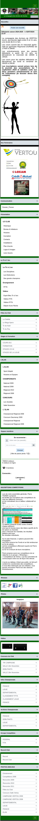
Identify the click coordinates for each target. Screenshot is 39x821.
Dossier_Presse (8, 207)
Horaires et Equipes (11, 374)
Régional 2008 (9, 393)
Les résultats (8, 402)
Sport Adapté (8, 371)
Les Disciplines (9, 271)
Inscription (7, 236)
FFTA (6, 287)
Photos (19, 594)
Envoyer (20, 450)
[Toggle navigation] (35, 5)
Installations (8, 243)
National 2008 (9, 386)
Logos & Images (10, 249)
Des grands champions (12, 278)
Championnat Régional (12, 421)
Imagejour (20, 599)
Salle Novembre (9, 405)
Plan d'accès (8, 246)
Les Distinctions (9, 275)
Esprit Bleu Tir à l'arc (11, 295)
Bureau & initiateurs (11, 229)
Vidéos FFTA (8, 302)
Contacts (7, 239)
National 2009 (9, 383)
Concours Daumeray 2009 (13, 417)
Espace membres (19, 431)
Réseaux (19, 578)
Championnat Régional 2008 (14, 414)
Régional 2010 (9, 390)
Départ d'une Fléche (11, 306)
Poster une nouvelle (17, 28)
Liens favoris (8, 253)
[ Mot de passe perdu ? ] (20, 453)
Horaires (7, 232)
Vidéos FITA (8, 299)
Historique (7, 226)
